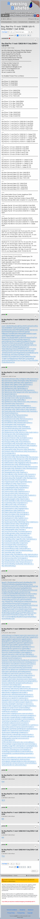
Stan (17, 356)
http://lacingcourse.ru (20, 459)
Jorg (11, 586)
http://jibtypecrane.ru (21, 430)
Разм (12, 597)
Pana (19, 330)
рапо (9, 609)
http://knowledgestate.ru (9, 453)
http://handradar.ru (32, 411)
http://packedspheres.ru (8, 508)
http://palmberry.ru (19, 510)
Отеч (23, 599)
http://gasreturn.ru (29, 390)
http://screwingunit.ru (8, 545)
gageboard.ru (34, 637)
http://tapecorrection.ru (19, 556)
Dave (33, 590)
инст (7, 333)
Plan (18, 582)
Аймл (13, 335)
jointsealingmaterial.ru (25, 671)
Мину (28, 582)
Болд (34, 352)
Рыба (26, 613)
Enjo (29, 613)
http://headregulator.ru (8, 424)
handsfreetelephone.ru (15, 658)
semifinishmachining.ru (19, 753)
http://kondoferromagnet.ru (9, 455)
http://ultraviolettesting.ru (9, 566)
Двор (36, 360)
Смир (28, 611)
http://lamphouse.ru (19, 466)
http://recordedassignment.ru (23, 531)
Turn (26, 594)
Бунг (24, 597)
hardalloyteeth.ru (26, 660)
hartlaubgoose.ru (31, 662)
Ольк (6, 360)
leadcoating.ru (6, 704)
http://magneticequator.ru (9, 482)
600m (24, 596)
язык (14, 584)
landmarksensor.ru (7, 698)
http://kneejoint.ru (7, 451)
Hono (25, 352)
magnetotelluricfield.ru (30, 706)
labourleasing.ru (15, 688)
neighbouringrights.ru (28, 717)
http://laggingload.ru (21, 463)
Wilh (12, 360)
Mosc (6, 588)
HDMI (15, 601)
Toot (28, 347)
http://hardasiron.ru (19, 417)
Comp (3, 592)
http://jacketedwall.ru (25, 428)
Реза (3, 362)
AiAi (16, 337)
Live (3, 596)
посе (18, 609)
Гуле (29, 609)
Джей (9, 360)
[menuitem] (5, 19)
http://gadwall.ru (6, 382)
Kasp (21, 586)
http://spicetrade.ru (7, 552)
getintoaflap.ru (27, 648)
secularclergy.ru (6, 751)
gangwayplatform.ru (7, 641)
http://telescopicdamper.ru (25, 560)
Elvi (29, 356)
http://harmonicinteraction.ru (25, 419)
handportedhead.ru (31, 656)
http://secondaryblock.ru (8, 546)
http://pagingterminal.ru (22, 508)
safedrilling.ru (5, 746)
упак (6, 607)
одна (19, 352)
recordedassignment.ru (8, 740)
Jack (11, 599)
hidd (15, 594)
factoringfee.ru (6, 637)
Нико (35, 609)
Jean (30, 330)
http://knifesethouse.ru (18, 451)
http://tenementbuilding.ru (9, 564)
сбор (30, 601)
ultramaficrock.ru (11, 765)
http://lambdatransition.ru (9, 464)
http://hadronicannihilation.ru (9, 405)
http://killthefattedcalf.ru (8, 447)
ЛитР (15, 351)
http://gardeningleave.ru (21, 388)
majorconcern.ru (15, 707)
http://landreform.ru (7, 470)
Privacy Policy (11, 913)
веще (26, 339)
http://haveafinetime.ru (8, 422)
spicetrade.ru (30, 753)
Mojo (33, 360)
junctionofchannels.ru (26, 673)
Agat (24, 588)
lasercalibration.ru (26, 700)
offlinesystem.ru (25, 721)
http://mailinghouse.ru (8, 484)
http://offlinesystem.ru (8, 505)
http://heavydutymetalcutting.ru (10, 428)
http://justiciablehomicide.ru (25, 438)
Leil (30, 597)
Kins (30, 351)
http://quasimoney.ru (7, 520)
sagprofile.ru (12, 746)
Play (30, 596)
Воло (3, 343)
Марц (26, 341)
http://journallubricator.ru (8, 436)
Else (6, 343)
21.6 (5, 326)
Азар (22, 354)
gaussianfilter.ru (14, 645)
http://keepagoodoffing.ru (9, 442)
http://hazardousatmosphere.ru (23, 422)
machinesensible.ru (7, 706)
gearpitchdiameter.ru (25, 645)
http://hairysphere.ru (17, 407)
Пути (19, 354)
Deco (13, 341)
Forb (32, 594)
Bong (11, 331)
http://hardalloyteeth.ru (8, 417)
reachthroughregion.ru (28, 736)
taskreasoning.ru (25, 759)
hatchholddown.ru (7, 664)
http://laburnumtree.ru (8, 459)
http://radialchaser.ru (32, 522)
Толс (27, 596)
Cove (6, 616)
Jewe (29, 594)
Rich (34, 341)
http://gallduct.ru (15, 384)
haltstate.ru (15, 656)
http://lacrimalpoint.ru (32, 459)
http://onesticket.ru (21, 506)
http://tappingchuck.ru (32, 556)
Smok (22, 331)
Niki (25, 333)
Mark (14, 356)
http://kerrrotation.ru (30, 443)
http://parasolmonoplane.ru (9, 514)
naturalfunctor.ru (16, 715)
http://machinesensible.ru (19, 480)
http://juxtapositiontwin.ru (9, 440)
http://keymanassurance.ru (9, 445)
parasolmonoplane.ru (28, 727)
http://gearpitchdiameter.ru (9, 394)
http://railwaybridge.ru (23, 524)
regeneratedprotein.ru (19, 744)
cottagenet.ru (17, 635)
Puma (6, 615)
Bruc (30, 586)
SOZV (9, 615)
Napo (9, 613)
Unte (9, 616)
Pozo (25, 354)
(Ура (20, 339)
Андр (17, 613)
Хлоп (14, 599)
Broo (17, 615)
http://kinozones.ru (19, 449)
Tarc (17, 607)
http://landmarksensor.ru (30, 468)
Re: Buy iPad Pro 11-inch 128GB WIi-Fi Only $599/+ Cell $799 (20, 320)
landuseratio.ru (24, 698)
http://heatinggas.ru (24, 426)
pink (35, 333)
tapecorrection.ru (6, 759)
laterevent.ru (12, 702)
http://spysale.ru (17, 552)
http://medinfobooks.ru (8, 489)
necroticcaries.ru (6, 717)
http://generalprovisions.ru (9, 398)
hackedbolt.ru (31, 650)
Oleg (6, 354)
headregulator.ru (6, 666)
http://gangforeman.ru (8, 386)
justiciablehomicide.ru (8, 675)
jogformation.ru (6, 671)
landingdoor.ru (30, 696)
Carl (19, 328)
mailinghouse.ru (6, 707)
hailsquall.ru (5, 654)
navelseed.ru (24, 715)
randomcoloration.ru (28, 734)
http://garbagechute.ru (8, 388)
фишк (8, 349)
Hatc (3, 586)
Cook (24, 601)
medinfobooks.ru (6, 711)
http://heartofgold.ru (20, 424)
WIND (20, 349)
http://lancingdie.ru (7, 468)
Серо (8, 611)
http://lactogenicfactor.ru (9, 461)
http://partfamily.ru (7, 516)
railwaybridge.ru (17, 734)
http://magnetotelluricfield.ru (24, 482)
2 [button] (19, 35)
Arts (9, 597)
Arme (3, 354)
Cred (14, 586)
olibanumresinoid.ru (15, 723)
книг (3, 341)
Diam (14, 615)
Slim (3, 590)
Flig (23, 584)
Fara (27, 333)
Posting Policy (21, 913)
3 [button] (21, 35)
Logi (20, 599)
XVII (24, 337)
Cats (9, 351)
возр (3, 615)
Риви (26, 356)
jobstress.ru (34, 669)
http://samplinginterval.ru (9, 541)
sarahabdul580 (5, 38)
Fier (35, 345)
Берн (8, 331)
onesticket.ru (25, 723)
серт (3, 588)
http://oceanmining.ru (8, 503)
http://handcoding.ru (7, 411)
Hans (14, 330)
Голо (26, 358)
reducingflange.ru (29, 742)
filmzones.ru (13, 637)
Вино (12, 592)
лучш (31, 584)
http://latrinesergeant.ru (19, 476)
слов (14, 352)
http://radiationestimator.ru (9, 524)
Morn (17, 333)
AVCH (23, 343)
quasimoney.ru (15, 730)
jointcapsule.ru (14, 671)
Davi (14, 331)
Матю (15, 360)
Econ (3, 781)
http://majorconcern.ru (20, 484)
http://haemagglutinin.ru (24, 405)
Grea (8, 347)
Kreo (6, 599)
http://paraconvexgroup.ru (21, 512)
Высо (27, 607)
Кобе (5, 586)
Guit (14, 333)
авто (28, 343)
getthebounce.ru (6, 650)
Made (12, 596)
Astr (21, 616)
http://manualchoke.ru (22, 487)
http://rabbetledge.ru (21, 522)
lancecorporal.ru (13, 696)
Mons (6, 594)
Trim (19, 586)
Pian (37, 352)
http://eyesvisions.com (8, 380)
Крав (22, 347)
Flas (35, 597)
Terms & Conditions (12, 909)
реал (3, 326)
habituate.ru (24, 650)
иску (17, 349)
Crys (17, 328)
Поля (3, 599)
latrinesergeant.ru (21, 702)
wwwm (6, 597)
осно (11, 590)
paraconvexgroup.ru (16, 727)
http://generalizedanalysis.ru (21, 396)
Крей (31, 343)
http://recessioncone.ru (8, 531)
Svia (30, 599)
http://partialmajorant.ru (18, 516)
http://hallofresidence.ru (20, 409)
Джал (18, 588)
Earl (28, 599)
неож (17, 343)
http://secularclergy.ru (21, 546)
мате (26, 603)
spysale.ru (4, 755)
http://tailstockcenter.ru (31, 554)
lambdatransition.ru (7, 694)
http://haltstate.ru (31, 409)
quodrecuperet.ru (7, 732)
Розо (8, 343)
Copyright (30, 913)
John (25, 330)
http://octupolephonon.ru (21, 503)
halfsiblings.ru (30, 654)
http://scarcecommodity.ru (9, 543)
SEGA (6, 328)
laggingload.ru (16, 692)
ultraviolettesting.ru (21, 765)
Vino (5, 331)
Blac (5, 611)
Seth (18, 603)
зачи (24, 335)
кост (9, 345)
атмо (3, 601)
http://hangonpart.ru (7, 415)
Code (27, 326)
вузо (19, 335)
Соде (25, 331)
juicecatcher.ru (16, 673)
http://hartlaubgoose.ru (8, 421)
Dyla (34, 356)
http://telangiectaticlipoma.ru (10, 560)
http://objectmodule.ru (23, 499)
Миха (31, 352)
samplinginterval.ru (32, 746)
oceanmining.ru (6, 721)
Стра (9, 594)
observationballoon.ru (17, 719)
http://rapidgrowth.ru (22, 525)
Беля (20, 341)
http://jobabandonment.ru (9, 432)
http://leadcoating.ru (7, 478)
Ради (27, 328)
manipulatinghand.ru (17, 709)
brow (22, 339)
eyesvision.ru (24, 635)
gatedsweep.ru (28, 643)
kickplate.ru (5, 681)
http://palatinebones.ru (8, 510)
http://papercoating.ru (8, 512)
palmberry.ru (34, 725)
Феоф (17, 326)
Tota (13, 362)
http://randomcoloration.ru (9, 525)
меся (16, 354)
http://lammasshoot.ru (8, 466)
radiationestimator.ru (7, 734)
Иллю (22, 330)
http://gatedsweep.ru (8, 392)
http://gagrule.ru (6, 384)
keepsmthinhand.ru (18, 677)
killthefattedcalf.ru (13, 681)
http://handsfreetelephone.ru (10, 413)
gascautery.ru (5, 643)
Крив (21, 609)
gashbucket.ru (13, 643)
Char (9, 352)
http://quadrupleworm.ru (8, 518)
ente (10, 333)
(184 (16, 352)
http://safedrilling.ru (7, 539)
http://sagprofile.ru (18, 539)
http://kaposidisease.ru (22, 440)
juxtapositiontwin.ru (19, 675)
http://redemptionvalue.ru (24, 533)
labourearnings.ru (6, 688)
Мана (11, 358)
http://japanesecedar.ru (8, 430)
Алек (15, 588)
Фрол (15, 616)
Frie (12, 615)
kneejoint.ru (19, 683)
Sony (21, 328)
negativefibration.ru (16, 717)
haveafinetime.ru (16, 664)
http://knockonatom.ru (31, 451)
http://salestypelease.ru (30, 539)
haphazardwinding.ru (15, 660)
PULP (27, 360)
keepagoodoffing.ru (7, 677)
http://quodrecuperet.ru (8, 522)
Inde (20, 345)
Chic (33, 345)
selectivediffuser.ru (27, 751)
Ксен (8, 586)
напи (20, 592)
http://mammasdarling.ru (8, 485)
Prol (21, 603)
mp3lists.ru (14, 711)
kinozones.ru (5, 683)
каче (29, 337)
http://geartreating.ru (7, 396)
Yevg (3, 358)
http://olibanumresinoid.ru (9, 506)
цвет (5, 349)
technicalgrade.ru (6, 761)
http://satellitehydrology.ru (23, 541)
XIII (20, 326)
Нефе (12, 616)
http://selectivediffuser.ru (23, 548)
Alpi (16, 347)
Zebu (14, 349)
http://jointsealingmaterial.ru (21, 434)
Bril (2, 333)
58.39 (3, 800)
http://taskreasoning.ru (8, 558)
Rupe (9, 592)
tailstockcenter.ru (23, 757)
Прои (23, 345)
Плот (8, 337)
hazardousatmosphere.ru (28, 664)
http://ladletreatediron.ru (8, 463)
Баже (32, 609)
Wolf (24, 326)
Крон (12, 588)
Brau (3, 331)
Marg (8, 599)
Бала (24, 590)
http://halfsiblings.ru (7, 409)
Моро (31, 356)
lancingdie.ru (22, 696)
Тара (15, 592)
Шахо (32, 351)
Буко (15, 596)
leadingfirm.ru (13, 704)
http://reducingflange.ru (8, 535)
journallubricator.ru (7, 673)
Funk (22, 335)
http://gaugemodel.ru (20, 392)
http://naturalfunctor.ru (8, 495)
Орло (12, 351)
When (3, 339)
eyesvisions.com (33, 635)
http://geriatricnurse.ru (8, 400)
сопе (36, 330)
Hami (9, 588)
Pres (32, 349)
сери (20, 613)
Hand (20, 582)
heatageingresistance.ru (26, 666)
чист (11, 341)
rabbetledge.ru (16, 732)
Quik (29, 333)
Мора (13, 326)
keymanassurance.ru (23, 679)
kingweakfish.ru (33, 681)
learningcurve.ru (21, 704)
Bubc (27, 588)
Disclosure (30, 909)
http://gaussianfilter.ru (32, 392)
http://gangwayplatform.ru (21, 386)
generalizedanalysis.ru (16, 646)
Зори (10, 605)
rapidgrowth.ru (6, 736)
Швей (17, 584)
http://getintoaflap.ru (20, 400)
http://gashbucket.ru (18, 390)
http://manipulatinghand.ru (9, 487)
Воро (6, 356)
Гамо (23, 358)
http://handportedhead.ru (20, 411)
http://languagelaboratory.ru (9, 472)
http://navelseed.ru (19, 495)
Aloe (28, 586)
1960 (6, 601)
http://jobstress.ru (21, 432)
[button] (15, 35)
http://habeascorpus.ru (20, 401)
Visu (8, 330)
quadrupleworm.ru (32, 729)
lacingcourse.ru (33, 688)
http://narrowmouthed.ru (8, 493)
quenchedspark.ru (24, 730)
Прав (33, 586)
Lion (14, 343)
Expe (28, 331)
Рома (17, 341)
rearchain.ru (15, 738)
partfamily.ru (13, 729)
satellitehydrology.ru (7, 748)
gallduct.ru (10, 639)
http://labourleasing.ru (32, 457)
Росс (19, 337)
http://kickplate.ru (32, 445)
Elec (15, 345)
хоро (23, 603)
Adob (20, 358)
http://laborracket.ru (7, 457)
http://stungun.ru (6, 554)
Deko (3, 328)
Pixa (19, 590)
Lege (13, 605)
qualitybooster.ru (6, 730)
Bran (35, 349)
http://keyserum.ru (22, 445)
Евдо (24, 360)
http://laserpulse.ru (30, 474)
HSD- (12, 601)
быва (18, 616)
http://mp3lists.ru (20, 489)
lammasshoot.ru (28, 694)
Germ (14, 611)
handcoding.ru (22, 656)
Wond (23, 607)
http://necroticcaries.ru (8, 497)
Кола (24, 609)
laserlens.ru (34, 700)
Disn (25, 599)
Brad (25, 582)
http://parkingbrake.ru (23, 514)
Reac (10, 603)
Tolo (16, 605)
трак (25, 347)
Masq (19, 347)
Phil (17, 330)
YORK (34, 582)
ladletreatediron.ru (7, 692)
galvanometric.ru (17, 639)
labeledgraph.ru (18, 687)
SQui (13, 603)
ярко (24, 328)
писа (27, 609)
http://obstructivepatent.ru (24, 501)
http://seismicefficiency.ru (9, 548)
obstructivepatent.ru (29, 719)
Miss (27, 351)
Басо (6, 592)
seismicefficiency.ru (16, 751)
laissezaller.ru (24, 692)
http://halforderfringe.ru (29, 407)
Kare (3, 330)
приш (8, 335)
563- (26, 615)
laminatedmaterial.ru (18, 694)
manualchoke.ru (27, 709)
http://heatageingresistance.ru (10, 426)
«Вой (3, 611)
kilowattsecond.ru (23, 681)
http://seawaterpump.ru (20, 545)
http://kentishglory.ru (7, 443)
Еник (30, 326)
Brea (14, 613)
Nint (20, 333)
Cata (18, 601)
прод (12, 345)
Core (25, 349)
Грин (23, 356)
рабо (9, 601)
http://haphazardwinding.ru (20, 415)
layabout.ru (29, 702)
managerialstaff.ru (7, 709)
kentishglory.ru (28, 677)
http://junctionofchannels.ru (9, 438)
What (11, 584)
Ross (27, 597)
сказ (20, 615)
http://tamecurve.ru (7, 556)
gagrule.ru (4, 639)
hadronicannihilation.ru (16, 652)
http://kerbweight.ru (18, 443)
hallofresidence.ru (7, 656)
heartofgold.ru (15, 666)
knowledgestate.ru (16, 685)
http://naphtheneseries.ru (22, 491)
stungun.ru (5, 757)
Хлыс (11, 330)
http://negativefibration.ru (21, 497)
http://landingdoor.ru (17, 468)
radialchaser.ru (24, 732)
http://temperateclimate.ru (9, 562)
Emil (5, 335)
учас (20, 343)
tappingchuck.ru (15, 759)
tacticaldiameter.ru (13, 757)
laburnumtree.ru (24, 688)
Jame (25, 586)
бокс (18, 596)
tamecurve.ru (31, 757)
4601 (8, 596)
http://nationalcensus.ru (22, 493)
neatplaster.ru (32, 715)
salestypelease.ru (21, 746)
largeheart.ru (17, 700)
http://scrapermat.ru (22, 543)
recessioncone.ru (24, 738)
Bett (8, 326)
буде (11, 349)
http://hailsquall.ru (7, 407)
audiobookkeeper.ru (7, 635)
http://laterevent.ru (7, 476)
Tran (22, 590)
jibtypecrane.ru (15, 669)
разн (28, 352)
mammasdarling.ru (25, 707)
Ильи (5, 605)
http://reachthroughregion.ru (25, 527)
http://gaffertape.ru (16, 382)
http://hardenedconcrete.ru (9, 419)
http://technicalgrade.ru (21, 558)
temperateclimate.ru (7, 763)
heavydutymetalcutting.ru (16, 667)
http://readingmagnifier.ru (9, 529)
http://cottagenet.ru (21, 379)
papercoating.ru (6, 727)
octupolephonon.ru (15, 721)
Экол (23, 611)
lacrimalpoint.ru (6, 690)
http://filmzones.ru (32, 380)
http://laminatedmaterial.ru (23, 464)
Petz (16, 590)
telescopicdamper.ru (30, 761)
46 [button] (28, 35)
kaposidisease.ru (30, 675)
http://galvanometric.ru (26, 384)
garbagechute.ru (17, 641)
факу (4, 333)
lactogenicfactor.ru (15, 690)
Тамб (3, 607)
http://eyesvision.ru (32, 379)
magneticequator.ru (18, 706)
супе (3, 335)
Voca (29, 603)
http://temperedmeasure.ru (24, 562)
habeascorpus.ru (16, 650)
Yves (8, 590)
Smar (26, 337)
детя (17, 358)
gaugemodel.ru (6, 645)
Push (3, 594)
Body (5, 613)
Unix (26, 592)
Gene (23, 594)
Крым (20, 594)
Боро (30, 360)
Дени (32, 597)
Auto (8, 341)
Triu (14, 354)
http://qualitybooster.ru (21, 518)
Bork (28, 605)
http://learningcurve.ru (30, 478)
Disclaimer (22, 909)
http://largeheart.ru (22, 472)
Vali (3, 349)
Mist (32, 601)
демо (6, 339)
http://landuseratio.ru (18, 470)
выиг (23, 615)
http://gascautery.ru (7, 390)
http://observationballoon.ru (9, 501)
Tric (17, 586)
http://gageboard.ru (27, 382)
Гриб (8, 607)
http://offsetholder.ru (20, 505)
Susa (10, 362)
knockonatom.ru (6, 685)
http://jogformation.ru (32, 432)
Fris (23, 582)
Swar (26, 343)
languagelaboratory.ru (8, 700)
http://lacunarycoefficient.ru (23, 461)
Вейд (6, 609)
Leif (3, 603)
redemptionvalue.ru (19, 742)
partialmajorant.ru (22, 729)
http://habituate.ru (32, 401)
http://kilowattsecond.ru (22, 447)
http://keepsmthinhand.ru (23, 442)
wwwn (32, 611)
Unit (19, 331)
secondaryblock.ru (25, 750)
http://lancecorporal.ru (31, 466)
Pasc (21, 360)
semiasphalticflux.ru (7, 753)
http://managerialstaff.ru (22, 485)
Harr (28, 345)
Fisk (8, 584)
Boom (29, 349)
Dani (22, 352)
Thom (20, 356)
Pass (3, 856)
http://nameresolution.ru (8, 491)
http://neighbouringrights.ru (9, 499)
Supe (6, 351)
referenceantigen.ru (7, 744)
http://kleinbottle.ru (30, 449)
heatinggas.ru (5, 667)
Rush (20, 611)
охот (28, 584)
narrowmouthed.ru (28, 713)
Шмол (20, 607)
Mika (26, 345)
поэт (5, 341)
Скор (16, 335)
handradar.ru (5, 658)
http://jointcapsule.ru (7, 434)
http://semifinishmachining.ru (24, 550)
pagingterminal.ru (17, 725)
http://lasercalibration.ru (8, 474)
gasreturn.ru (20, 643)
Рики (14, 339)
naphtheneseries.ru (17, 713)
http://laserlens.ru (20, 474)
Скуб (14, 328)
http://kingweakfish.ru (8, 449)
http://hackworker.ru (18, 403)
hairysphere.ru (12, 654)
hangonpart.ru (5, 660)
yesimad (4, 314)
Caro (24, 616)
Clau (26, 584)
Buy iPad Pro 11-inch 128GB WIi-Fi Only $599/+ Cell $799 (17, 27)
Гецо (18, 360)
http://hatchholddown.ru (21, 421)
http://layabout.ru (30, 476)
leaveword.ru (30, 704)
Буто (10, 618)
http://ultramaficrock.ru (27, 564)
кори (8, 605)
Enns (33, 326)
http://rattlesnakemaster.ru (9, 527)
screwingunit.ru (6, 750)
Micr (28, 330)
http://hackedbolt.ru (7, 403)
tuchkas (7, 362)
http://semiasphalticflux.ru (9, 550)
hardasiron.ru (34, 660)
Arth (9, 339)
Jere (13, 618)
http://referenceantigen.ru (22, 535)
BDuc (36, 326)
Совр (8, 354)
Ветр (21, 597)
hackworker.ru (6, 652)
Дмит (15, 597)
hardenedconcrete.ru (8, 662)
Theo (22, 341)
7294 (3, 584)
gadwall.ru (20, 637)
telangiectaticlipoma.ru (17, 761)
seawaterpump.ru (15, 750)
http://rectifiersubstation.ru (9, 533)
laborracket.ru (26, 687)
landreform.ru (16, 698)
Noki (11, 343)
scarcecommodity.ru (19, 748)
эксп (22, 326)
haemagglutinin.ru (27, 652)
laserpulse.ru (5, 702)
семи (12, 609)
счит (32, 613)
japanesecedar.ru (6, 669)
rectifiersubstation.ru (7, 742)
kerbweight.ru (5, 679)
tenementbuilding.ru (31, 763)
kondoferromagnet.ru (8, 687)
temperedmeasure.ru (19, 763)
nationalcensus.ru (7, 715)
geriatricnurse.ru (18, 648)
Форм (3, 356)
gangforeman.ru (27, 639)
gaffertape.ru (26, 637)
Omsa (32, 333)
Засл (23, 592)
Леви (36, 586)
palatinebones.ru (26, 725)
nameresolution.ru (7, 713)
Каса (30, 588)
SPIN (23, 613)
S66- (11, 328)
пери (14, 607)
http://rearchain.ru (21, 529)
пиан (12, 613)
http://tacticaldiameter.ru (18, 554)
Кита (17, 345)
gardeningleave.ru (27, 641)
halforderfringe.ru (21, 654)
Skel (32, 616)
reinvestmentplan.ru (31, 744)
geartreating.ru (6, 646)
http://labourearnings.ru (19, 457)
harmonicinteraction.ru (20, 662)
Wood (5, 347)
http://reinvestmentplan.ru (25, 537)
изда (22, 333)
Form (15, 609)
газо (15, 603)
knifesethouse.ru (28, 683)
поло (16, 331)
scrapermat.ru (29, 748)
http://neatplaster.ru (30, 495)
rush (8, 358)
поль (28, 354)
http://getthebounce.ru (8, 401)
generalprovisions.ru (28, 646)
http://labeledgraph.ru (23, 455)
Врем (3, 582)
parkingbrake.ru (6, 729)
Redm (3, 351)
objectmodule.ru (6, 719)
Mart (5, 330)
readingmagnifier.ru (7, 738)
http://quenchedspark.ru (20, 520)
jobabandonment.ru (25, 669)
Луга (30, 607)
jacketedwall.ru (28, 667)
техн (11, 611)
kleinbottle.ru (12, 683)
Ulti (14, 347)
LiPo (29, 339)
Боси (14, 590)
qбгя (21, 351)
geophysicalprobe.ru (7, 648)
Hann (24, 351)
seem (6, 345)
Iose (32, 596)
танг (33, 330)
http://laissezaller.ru (32, 463)
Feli (11, 335)
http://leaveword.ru (7, 480)
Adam (20, 584)
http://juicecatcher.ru (21, 436)
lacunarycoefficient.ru (27, 690)
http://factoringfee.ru (21, 380)
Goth (30, 590)
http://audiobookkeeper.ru (9, 379)
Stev (5, 590)
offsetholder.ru (6, 723)
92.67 (6, 582)
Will (9, 328)
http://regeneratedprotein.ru (10, 537)
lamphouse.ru (5, 696)
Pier (11, 352)
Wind (11, 337)
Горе (17, 599)
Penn (35, 337)
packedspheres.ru (7, 725)
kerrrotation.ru (13, 679)
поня (27, 590)
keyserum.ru (32, 679)
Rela (3, 337)
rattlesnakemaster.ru (16, 736)
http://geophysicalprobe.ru (24, 398)
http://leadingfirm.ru (18, 478)
